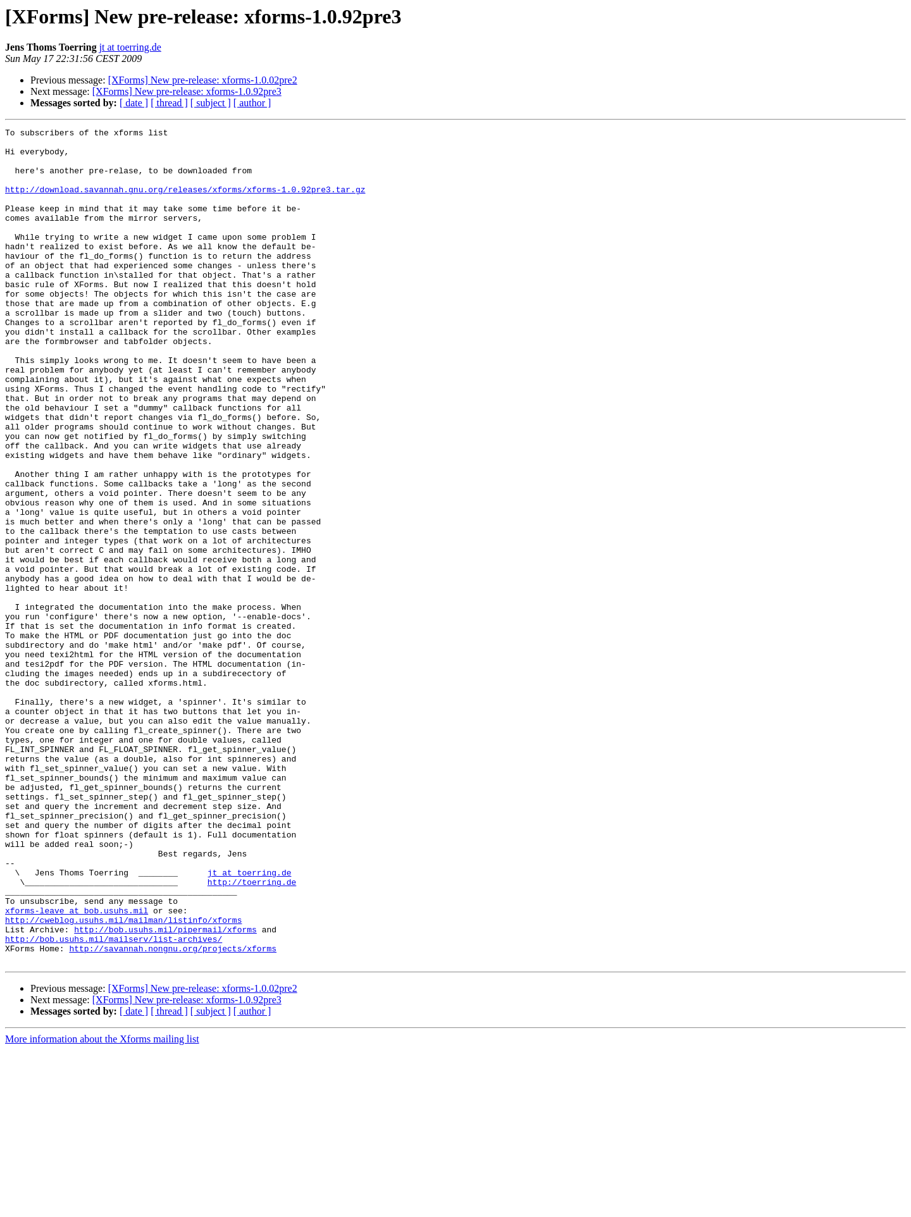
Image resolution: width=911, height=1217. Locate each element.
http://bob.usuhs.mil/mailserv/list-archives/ (113, 1102)
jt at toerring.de (130, 47)
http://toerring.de (252, 1033)
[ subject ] (210, 102)
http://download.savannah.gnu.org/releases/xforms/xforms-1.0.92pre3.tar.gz (185, 202)
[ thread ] (169, 102)
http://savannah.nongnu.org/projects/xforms (172, 1113)
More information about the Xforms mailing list (102, 1206)
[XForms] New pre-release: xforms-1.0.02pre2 (202, 80)
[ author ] (252, 102)
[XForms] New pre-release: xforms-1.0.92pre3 (187, 91)
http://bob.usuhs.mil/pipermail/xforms (165, 1090)
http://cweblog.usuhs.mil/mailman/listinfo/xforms (123, 1079)
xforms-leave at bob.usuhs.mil (76, 1067)
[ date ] (134, 102)
